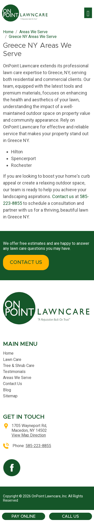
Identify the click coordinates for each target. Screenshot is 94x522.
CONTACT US (26, 262)
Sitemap (10, 396)
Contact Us (12, 383)
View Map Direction (29, 435)
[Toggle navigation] (88, 13)
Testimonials (14, 371)
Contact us (63, 196)
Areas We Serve (17, 377)
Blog (7, 390)
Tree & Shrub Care (18, 365)
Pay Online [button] (24, 516)
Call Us (70, 516)
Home (8, 353)
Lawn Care (12, 359)
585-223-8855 (38, 445)
